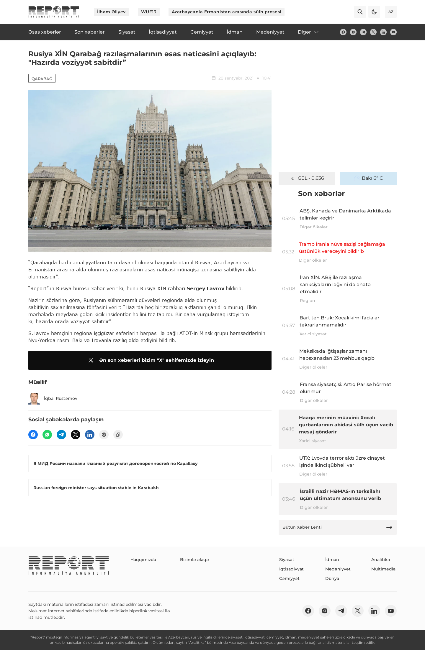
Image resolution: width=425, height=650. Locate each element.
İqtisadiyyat (291, 569)
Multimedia (383, 569)
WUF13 (148, 11)
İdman (332, 559)
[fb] (343, 32)
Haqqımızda (143, 559)
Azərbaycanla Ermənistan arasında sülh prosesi (226, 11)
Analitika (380, 559)
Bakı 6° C (368, 178)
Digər (308, 32)
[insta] (353, 32)
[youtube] (393, 32)
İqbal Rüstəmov (52, 399)
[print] (104, 434)
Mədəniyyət (338, 569)
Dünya (332, 578)
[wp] (47, 434)
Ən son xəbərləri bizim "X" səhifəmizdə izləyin (150, 360)
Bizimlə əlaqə (194, 559)
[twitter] (373, 32)
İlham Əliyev (111, 11)
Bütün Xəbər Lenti (337, 527)
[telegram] (363, 32)
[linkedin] (383, 32)
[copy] (118, 434)
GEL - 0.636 (307, 178)
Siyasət (286, 559)
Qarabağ (42, 78)
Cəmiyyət (289, 578)
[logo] (53, 12)
